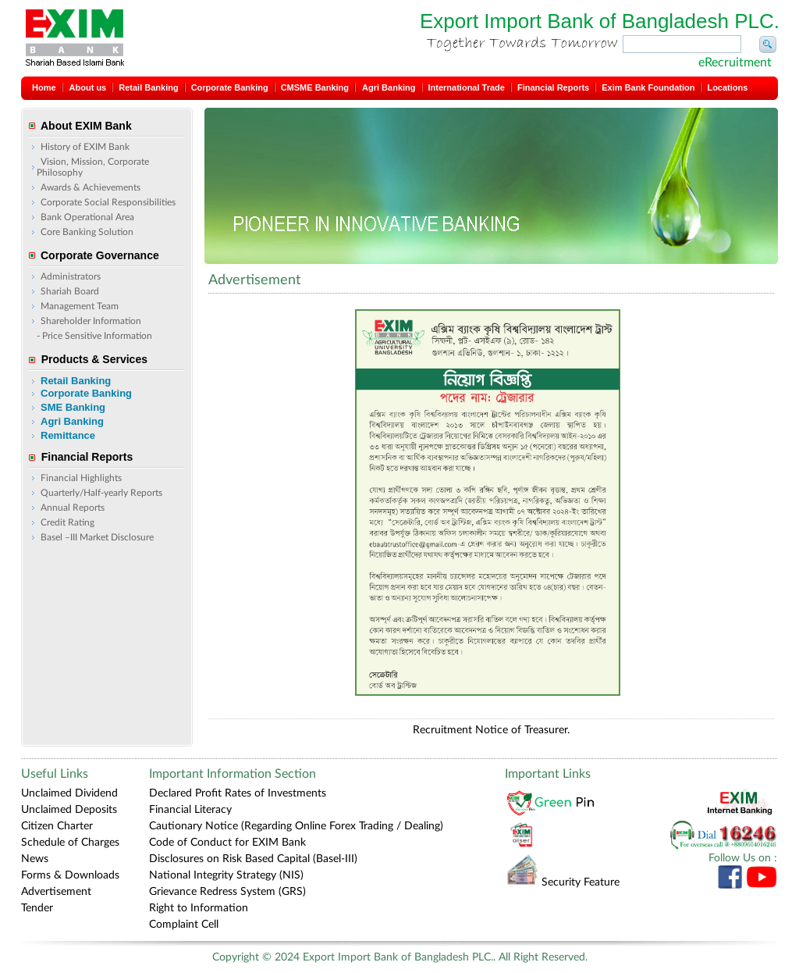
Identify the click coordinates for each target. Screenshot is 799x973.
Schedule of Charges (70, 842)
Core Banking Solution (87, 232)
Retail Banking (148, 87)
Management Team (80, 306)
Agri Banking (388, 87)
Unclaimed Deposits (69, 809)
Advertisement (56, 891)
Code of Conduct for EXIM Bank (227, 842)
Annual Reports (73, 507)
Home (44, 87)
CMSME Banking (315, 87)
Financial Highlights (81, 478)
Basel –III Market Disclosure (97, 537)
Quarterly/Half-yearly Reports (101, 492)
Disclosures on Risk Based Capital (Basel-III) (253, 859)
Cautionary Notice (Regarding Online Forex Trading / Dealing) (296, 826)
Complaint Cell (183, 924)
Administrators (71, 276)
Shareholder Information (91, 321)
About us (88, 87)
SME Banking (73, 407)
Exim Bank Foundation (648, 87)
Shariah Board (70, 291)
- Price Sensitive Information (94, 335)
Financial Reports (553, 87)
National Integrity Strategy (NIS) (226, 875)
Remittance (68, 435)
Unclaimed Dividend (69, 793)
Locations (727, 87)
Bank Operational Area (87, 217)
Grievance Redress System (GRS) (227, 891)
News (34, 859)
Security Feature (563, 882)
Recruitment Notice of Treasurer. (491, 730)
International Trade (466, 87)
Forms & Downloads (70, 875)
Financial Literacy (190, 809)
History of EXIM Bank (85, 146)
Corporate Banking (229, 87)
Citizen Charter (57, 826)
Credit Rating (67, 522)
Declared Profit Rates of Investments (237, 793)
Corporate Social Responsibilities (108, 202)
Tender (37, 908)
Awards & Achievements (90, 187)
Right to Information (198, 908)
